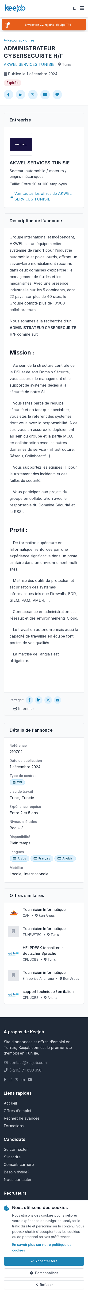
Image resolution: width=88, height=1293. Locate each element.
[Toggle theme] (74, 8)
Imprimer (23, 708)
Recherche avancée (21, 1118)
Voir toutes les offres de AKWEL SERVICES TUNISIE (41, 196)
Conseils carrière (19, 1164)
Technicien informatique (44, 972)
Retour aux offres (19, 40)
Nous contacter (18, 1179)
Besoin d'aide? (16, 1172)
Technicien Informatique (44, 909)
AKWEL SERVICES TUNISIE (29, 64)
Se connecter (16, 1149)
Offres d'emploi (17, 1110)
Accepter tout (44, 1261)
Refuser (44, 1285)
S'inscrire (12, 1157)
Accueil (10, 1103)
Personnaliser (44, 1273)
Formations (14, 1125)
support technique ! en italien (48, 991)
